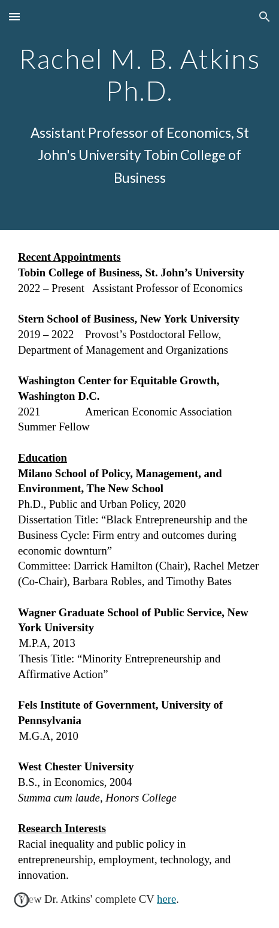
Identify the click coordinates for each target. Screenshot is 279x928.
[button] (14, 16)
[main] (139, 72)
